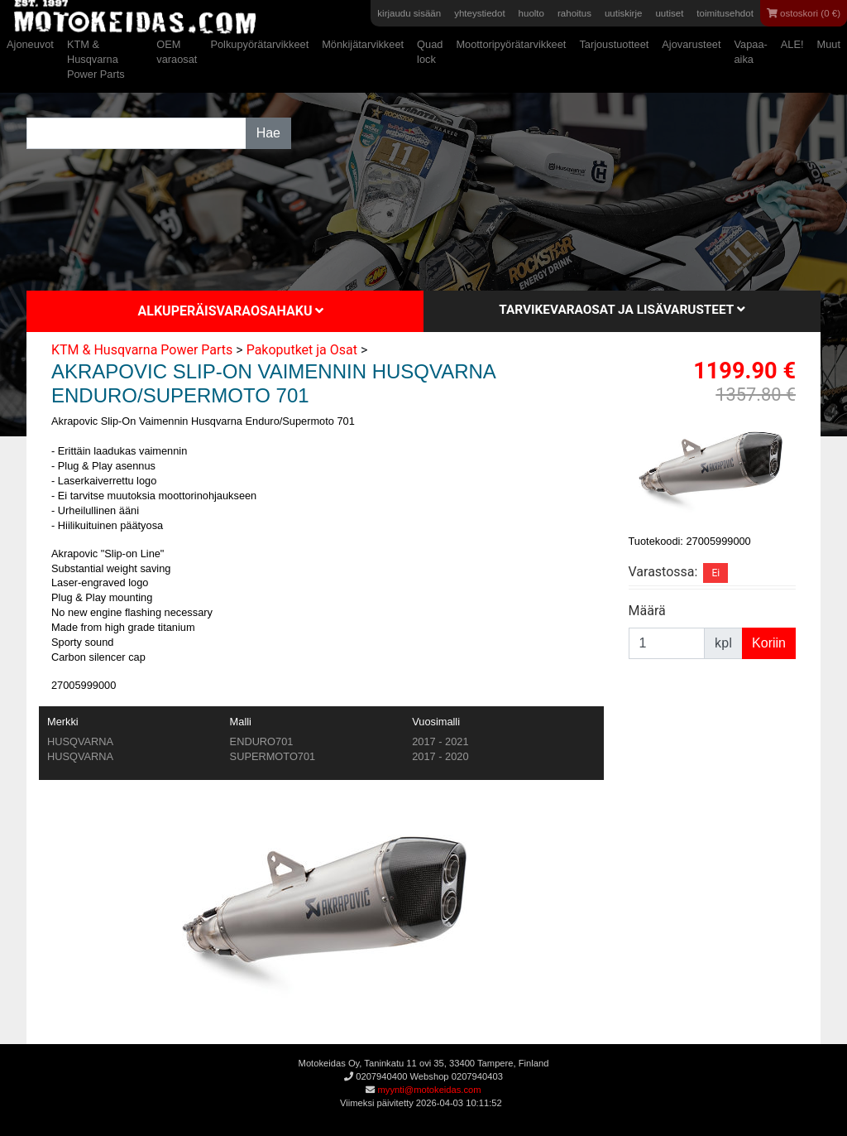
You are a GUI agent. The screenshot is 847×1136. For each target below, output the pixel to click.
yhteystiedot (479, 13)
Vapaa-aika (750, 51)
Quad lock (430, 51)
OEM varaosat (176, 51)
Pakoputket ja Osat (301, 350)
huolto (531, 13)
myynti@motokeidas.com (429, 1090)
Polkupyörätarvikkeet (259, 44)
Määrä (647, 611)
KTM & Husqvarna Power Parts (96, 59)
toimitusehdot (725, 13)
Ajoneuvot (30, 44)
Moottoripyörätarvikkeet (511, 44)
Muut (828, 44)
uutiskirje (623, 13)
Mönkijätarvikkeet (363, 44)
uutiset (669, 13)
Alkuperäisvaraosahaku (231, 311)
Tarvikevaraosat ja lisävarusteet (621, 309)
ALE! (792, 44)
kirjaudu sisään (409, 13)
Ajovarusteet (691, 44)
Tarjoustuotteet (613, 44)
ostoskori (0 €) (803, 13)
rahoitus (574, 13)
